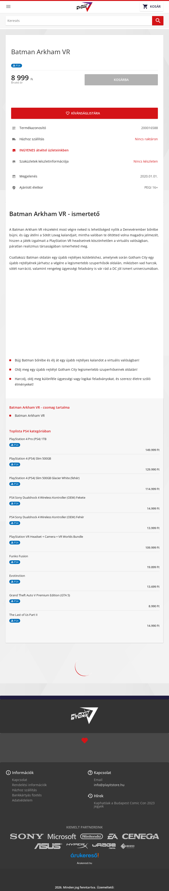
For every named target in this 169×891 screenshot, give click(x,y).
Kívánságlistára (83, 113)
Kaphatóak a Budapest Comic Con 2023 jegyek (124, 804)
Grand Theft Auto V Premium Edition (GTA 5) (39, 595)
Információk (23, 772)
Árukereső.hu (84, 863)
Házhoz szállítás (24, 790)
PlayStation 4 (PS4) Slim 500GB (30, 458)
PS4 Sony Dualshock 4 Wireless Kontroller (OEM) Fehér (46, 517)
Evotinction (17, 576)
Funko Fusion (18, 556)
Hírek (98, 796)
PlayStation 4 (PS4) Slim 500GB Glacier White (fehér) (44, 478)
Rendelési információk (29, 785)
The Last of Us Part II (23, 615)
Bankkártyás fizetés (27, 795)
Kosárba (121, 79)
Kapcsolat (19, 780)
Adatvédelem (22, 800)
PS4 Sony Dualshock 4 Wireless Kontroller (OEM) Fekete (47, 497)
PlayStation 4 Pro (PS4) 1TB (27, 439)
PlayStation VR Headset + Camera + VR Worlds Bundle (46, 536)
